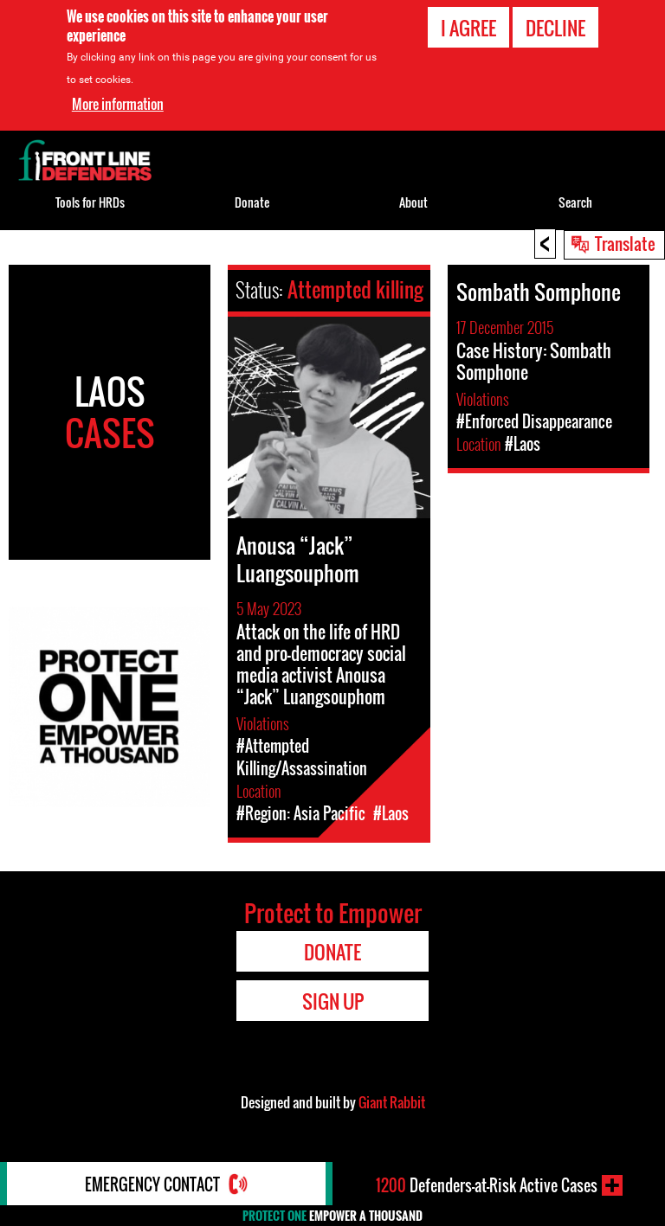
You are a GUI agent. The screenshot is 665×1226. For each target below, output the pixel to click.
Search (575, 202)
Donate (252, 202)
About (413, 202)
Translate (625, 243)
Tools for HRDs (90, 202)
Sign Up (333, 1001)
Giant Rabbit (391, 1102)
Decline (555, 28)
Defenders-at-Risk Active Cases (486, 1185)
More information (118, 103)
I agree (468, 28)
